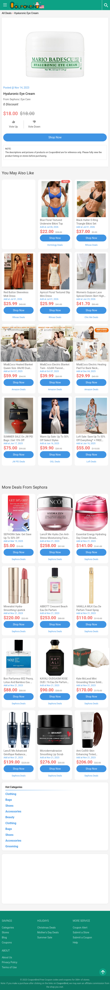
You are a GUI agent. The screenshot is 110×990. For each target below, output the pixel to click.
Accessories (13, 810)
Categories (8, 926)
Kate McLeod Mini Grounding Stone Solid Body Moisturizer (88, 681)
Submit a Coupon (82, 936)
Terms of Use (9, 966)
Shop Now (55, 137)
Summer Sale (44, 936)
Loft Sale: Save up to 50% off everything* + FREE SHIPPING (90, 440)
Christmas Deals (46, 926)
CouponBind (62, 982)
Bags (8, 799)
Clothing (10, 793)
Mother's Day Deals (48, 931)
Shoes (9, 805)
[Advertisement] (19, 213)
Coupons (7, 941)
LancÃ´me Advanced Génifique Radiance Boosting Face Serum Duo (18, 754)
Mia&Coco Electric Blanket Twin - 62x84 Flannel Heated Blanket (54, 368)
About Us (7, 956)
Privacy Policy (9, 961)
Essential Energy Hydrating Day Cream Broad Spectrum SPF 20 (91, 538)
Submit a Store (81, 931)
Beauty (9, 816)
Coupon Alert (80, 926)
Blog (4, 936)
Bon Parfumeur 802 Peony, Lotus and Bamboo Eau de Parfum (18, 681)
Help (75, 941)
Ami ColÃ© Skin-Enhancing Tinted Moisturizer (86, 754)
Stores (5, 931)
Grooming (11, 845)
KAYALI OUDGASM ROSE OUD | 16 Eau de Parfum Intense (54, 681)
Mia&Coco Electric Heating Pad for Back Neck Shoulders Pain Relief (91, 368)
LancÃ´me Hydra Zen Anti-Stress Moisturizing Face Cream (54, 538)
